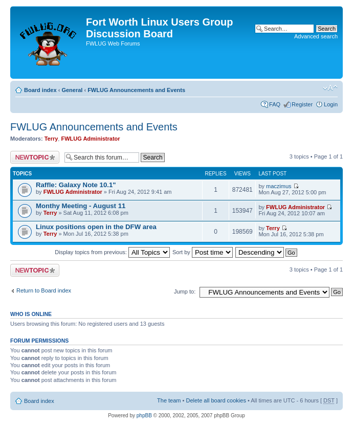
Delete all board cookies (216, 400)
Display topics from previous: (112, 252)
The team (169, 400)
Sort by (202, 252)
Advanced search (316, 36)
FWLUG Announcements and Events (136, 90)
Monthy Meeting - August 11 (80, 206)
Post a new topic (34, 157)
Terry (51, 139)
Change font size (330, 88)
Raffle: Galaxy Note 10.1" (76, 185)
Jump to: (184, 291)
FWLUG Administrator (90, 139)
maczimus (279, 186)
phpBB (144, 415)
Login (331, 104)
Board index (40, 90)
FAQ (274, 104)
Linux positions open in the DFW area (96, 227)
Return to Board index (43, 290)
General (71, 90)
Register (302, 104)
